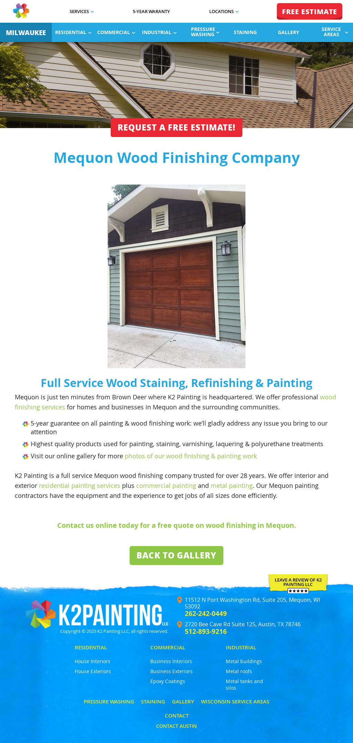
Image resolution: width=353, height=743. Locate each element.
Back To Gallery (176, 555)
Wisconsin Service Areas (235, 701)
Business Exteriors (171, 671)
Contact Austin (176, 726)
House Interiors (92, 661)
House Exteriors (93, 671)
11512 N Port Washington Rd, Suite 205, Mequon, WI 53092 (252, 603)
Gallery (288, 32)
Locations (224, 11)
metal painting (232, 485)
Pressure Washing (205, 32)
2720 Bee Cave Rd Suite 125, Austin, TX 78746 (243, 624)
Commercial (116, 32)
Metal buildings (244, 661)
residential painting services (79, 485)
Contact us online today (97, 525)
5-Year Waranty (151, 11)
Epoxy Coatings (167, 681)
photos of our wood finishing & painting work (191, 456)
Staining (245, 32)
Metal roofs (239, 671)
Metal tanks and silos (244, 684)
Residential (73, 32)
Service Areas (335, 32)
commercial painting (166, 485)
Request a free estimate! (176, 127)
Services (82, 11)
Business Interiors (171, 661)
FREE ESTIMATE (309, 11)
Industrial (159, 32)
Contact (177, 715)
